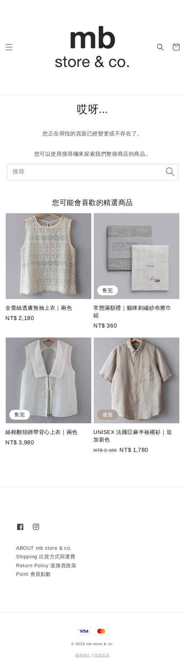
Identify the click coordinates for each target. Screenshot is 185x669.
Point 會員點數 (33, 574)
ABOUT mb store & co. (44, 548)
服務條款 (83, 655)
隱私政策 (102, 655)
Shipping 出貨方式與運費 (46, 556)
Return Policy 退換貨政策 (46, 565)
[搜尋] (170, 172)
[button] (9, 47)
